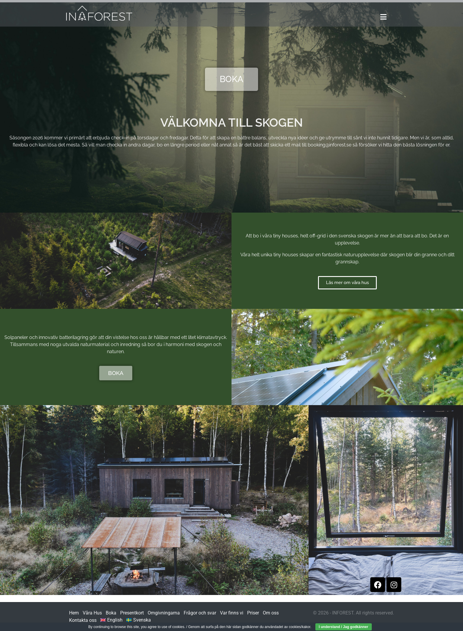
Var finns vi (231, 613)
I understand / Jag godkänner (343, 627)
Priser (253, 613)
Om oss (271, 613)
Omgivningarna (164, 613)
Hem (74, 613)
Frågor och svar (200, 613)
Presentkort (132, 613)
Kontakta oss (83, 620)
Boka (111, 613)
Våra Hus (92, 613)
